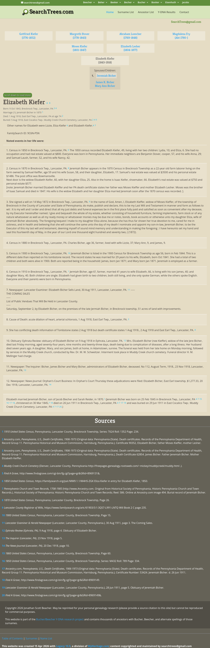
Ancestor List (146, 12)
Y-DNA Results (166, 12)
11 (3, 523)
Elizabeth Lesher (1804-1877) (130, 48)
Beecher (87, 2)
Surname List (126, 12)
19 (3, 587)
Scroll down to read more (17, 95)
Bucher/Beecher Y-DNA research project (60, 619)
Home (110, 12)
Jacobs (185, 2)
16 (3, 561)
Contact (184, 12)
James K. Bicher (105, 82)
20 (3, 595)
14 (3, 545)
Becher (128, 2)
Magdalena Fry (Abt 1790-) (181, 36)
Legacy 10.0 (63, 646)
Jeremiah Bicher (106, 75)
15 (3, 553)
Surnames (31, 638)
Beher (101, 2)
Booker (155, 2)
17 (3, 568)
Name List (46, 638)
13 (3, 538)
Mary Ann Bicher (105, 86)
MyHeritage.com (98, 646)
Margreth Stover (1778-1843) (79, 36)
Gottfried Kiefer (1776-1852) (28, 36)
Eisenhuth (170, 2)
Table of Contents (12, 638)
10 (3, 515)
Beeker (114, 2)
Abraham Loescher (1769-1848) (130, 36)
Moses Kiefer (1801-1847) (79, 48)
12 (3, 530)
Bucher (141, 2)
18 (3, 580)
